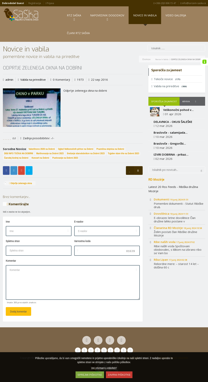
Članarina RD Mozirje (178, 228)
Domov (146, 59)
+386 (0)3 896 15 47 (165, 3)
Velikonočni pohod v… (178, 110)
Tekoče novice (165, 79)
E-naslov (78, 221)
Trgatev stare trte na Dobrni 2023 (123, 153)
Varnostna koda (82, 241)
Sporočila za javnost (164, 101)
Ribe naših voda (174, 242)
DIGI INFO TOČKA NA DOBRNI (18, 153)
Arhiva (186, 101)
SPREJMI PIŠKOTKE (89, 374)
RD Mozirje (156, 179)
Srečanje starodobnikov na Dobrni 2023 (86, 153)
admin (9, 79)
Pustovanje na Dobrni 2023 (65, 157)
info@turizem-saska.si (193, 3)
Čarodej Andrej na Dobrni (16, 157)
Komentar (11, 261)
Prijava (49, 3)
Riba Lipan (170, 259)
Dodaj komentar (18, 311)
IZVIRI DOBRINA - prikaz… (171, 154)
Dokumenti (171, 199)
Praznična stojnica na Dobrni (110, 149)
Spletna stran (13, 241)
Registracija (34, 3)
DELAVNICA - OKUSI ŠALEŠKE (173, 122)
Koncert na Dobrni (40, 157)
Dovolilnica (171, 213)
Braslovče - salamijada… (170, 132)
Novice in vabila (161, 59)
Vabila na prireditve (33, 79)
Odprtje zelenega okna (20, 183)
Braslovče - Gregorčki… (170, 143)
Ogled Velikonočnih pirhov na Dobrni (75, 149)
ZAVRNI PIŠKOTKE (119, 374)
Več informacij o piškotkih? (104, 367)
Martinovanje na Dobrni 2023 (50, 153)
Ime (8, 221)
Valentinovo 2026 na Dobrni (41, 149)
